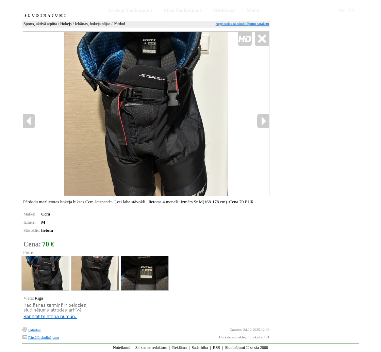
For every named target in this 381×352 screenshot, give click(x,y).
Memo (252, 10)
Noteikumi (121, 347)
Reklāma (179, 347)
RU (342, 10)
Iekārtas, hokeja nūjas (92, 23)
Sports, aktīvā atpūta (40, 23)
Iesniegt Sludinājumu (130, 10)
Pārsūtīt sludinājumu (43, 337)
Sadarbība (200, 347)
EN (351, 10)
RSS (216, 347)
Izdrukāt (34, 330)
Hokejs (66, 23)
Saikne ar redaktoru (151, 347)
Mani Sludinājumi (182, 10)
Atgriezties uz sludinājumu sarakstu (242, 23)
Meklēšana (224, 10)
